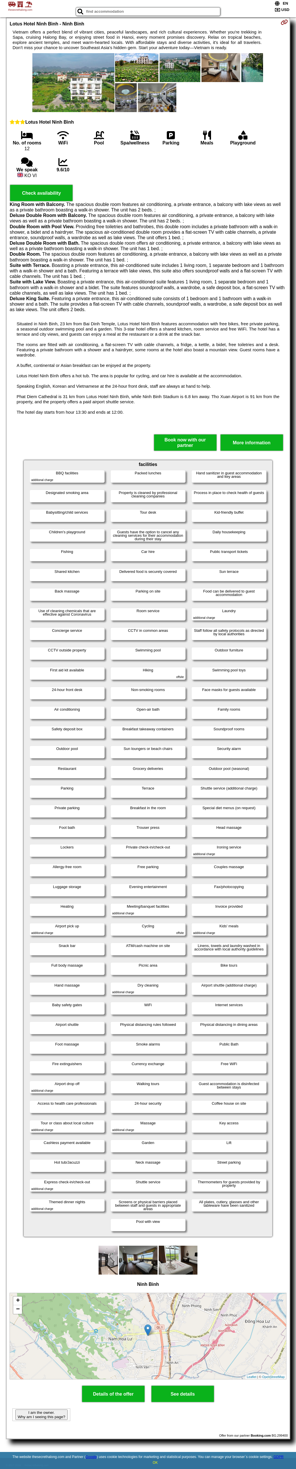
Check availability (41, 193)
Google (91, 1457)
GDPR (278, 1457)
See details (183, 1394)
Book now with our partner (185, 442)
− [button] (18, 1309)
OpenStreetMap (273, 1377)
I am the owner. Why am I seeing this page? (41, 1414)
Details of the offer (113, 1394)
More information (252, 442)
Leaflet (251, 1377)
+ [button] (18, 1301)
